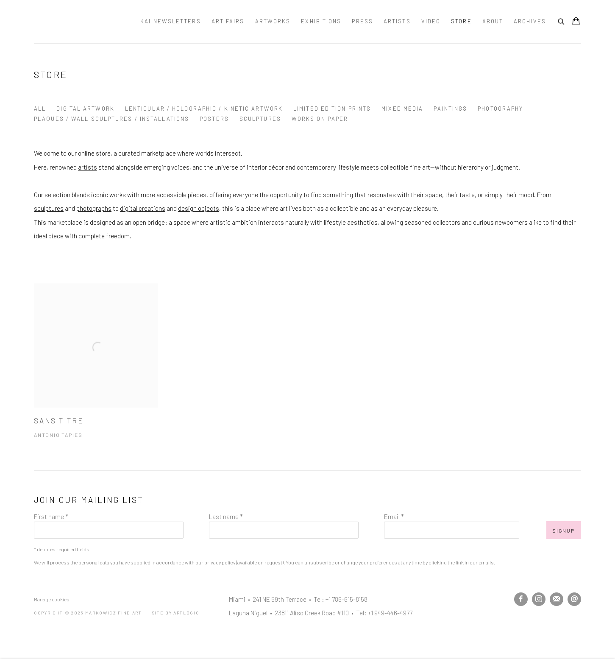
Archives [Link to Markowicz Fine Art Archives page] (530, 21)
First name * (51, 516)
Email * (394, 516)
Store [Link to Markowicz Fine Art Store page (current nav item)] (461, 21)
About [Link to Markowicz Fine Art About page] (493, 21)
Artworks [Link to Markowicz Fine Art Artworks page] (273, 21)
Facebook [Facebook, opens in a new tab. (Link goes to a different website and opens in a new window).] (521, 599)
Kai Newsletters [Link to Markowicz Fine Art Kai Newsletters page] (170, 21)
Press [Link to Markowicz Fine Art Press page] (362, 21)
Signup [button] (564, 530)
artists (87, 167)
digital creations (142, 208)
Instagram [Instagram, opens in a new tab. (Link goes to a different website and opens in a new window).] (538, 599)
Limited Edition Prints (332, 108)
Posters (214, 118)
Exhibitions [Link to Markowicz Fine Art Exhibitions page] (321, 21)
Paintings (450, 108)
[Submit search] (561, 20)
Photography (500, 108)
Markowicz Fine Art (76, 21)
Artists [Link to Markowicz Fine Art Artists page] (397, 21)
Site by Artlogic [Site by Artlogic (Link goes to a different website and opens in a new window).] (176, 612)
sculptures (49, 208)
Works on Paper (320, 118)
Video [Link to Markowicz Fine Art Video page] (431, 21)
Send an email (574, 599)
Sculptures (260, 118)
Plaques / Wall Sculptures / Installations (111, 118)
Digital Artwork (85, 108)
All (40, 108)
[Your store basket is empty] (576, 22)
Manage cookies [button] (51, 599)
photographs (93, 208)
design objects (198, 208)
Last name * (226, 516)
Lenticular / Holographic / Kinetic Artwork (204, 108)
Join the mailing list (556, 599)
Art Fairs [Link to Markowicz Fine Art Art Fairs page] (228, 21)
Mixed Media (402, 108)
